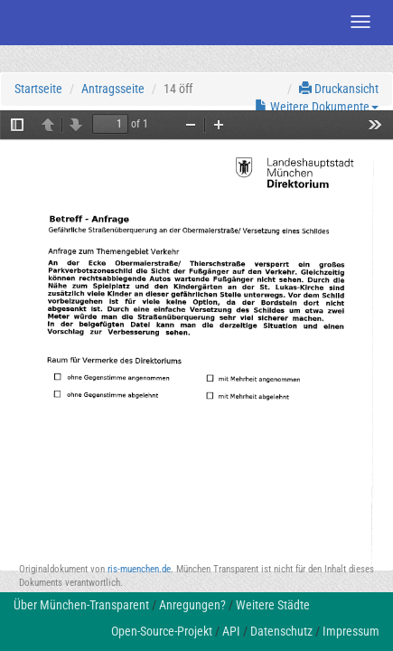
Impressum (351, 631)
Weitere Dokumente (317, 106)
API (231, 631)
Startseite (38, 88)
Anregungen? (192, 605)
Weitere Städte (273, 605)
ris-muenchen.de (139, 569)
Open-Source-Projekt (161, 631)
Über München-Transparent (81, 605)
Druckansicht (339, 88)
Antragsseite (113, 88)
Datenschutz (281, 631)
